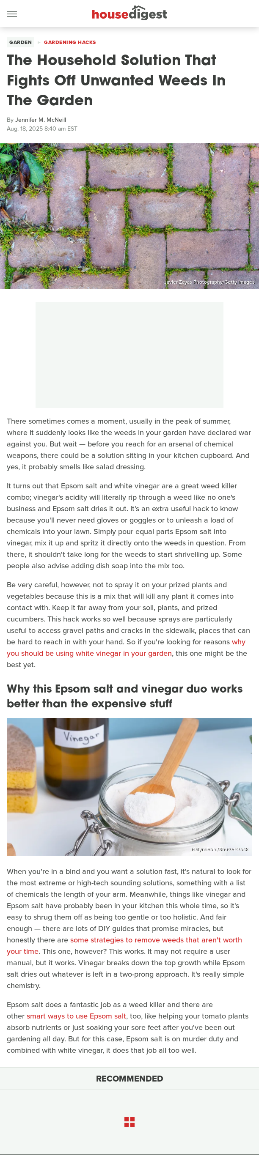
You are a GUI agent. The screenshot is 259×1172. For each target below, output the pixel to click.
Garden (20, 42)
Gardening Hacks (70, 42)
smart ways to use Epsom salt (76, 1015)
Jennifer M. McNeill (40, 119)
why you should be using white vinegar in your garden (126, 647)
